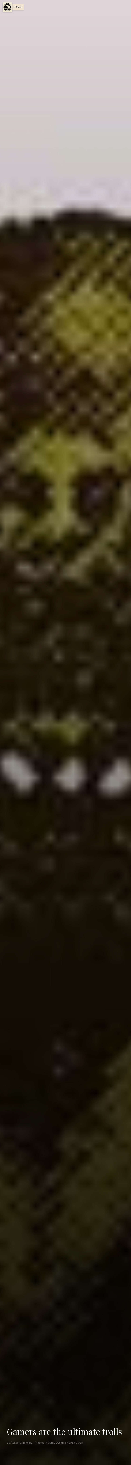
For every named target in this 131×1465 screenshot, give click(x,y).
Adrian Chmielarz (21, 1442)
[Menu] (7, 7)
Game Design (56, 1442)
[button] (17, 7)
